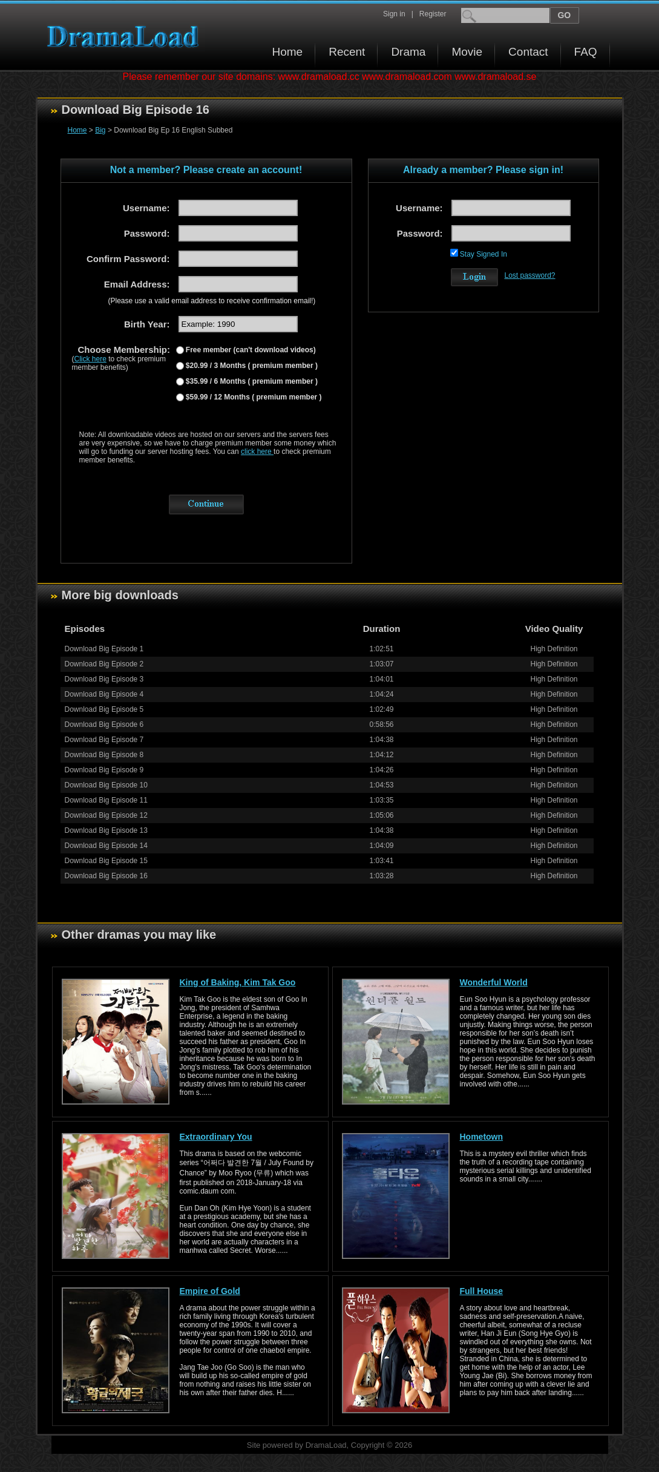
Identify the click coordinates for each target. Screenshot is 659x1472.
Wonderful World (494, 982)
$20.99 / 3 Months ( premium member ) (251, 365)
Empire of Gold (210, 1291)
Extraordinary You (216, 1137)
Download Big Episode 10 (106, 785)
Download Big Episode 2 (104, 664)
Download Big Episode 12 (106, 815)
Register (433, 14)
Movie (466, 51)
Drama (408, 51)
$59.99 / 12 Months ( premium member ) (253, 397)
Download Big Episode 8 (104, 755)
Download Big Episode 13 (106, 830)
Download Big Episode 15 (106, 860)
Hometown (481, 1137)
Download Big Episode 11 (106, 800)
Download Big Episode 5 (104, 709)
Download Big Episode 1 (104, 649)
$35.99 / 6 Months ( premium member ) (251, 381)
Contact (528, 51)
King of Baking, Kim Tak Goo (238, 982)
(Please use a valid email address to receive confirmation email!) (212, 301)
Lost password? (530, 275)
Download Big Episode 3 (104, 679)
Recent (347, 51)
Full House (481, 1291)
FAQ (585, 51)
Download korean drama (126, 36)
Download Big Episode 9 (104, 770)
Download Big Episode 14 (106, 845)
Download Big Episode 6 (104, 724)
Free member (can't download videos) (250, 350)
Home (287, 51)
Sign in (394, 14)
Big (100, 130)
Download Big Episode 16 (106, 876)
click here (257, 451)
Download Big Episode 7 (104, 739)
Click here (90, 359)
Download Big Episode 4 (104, 694)
